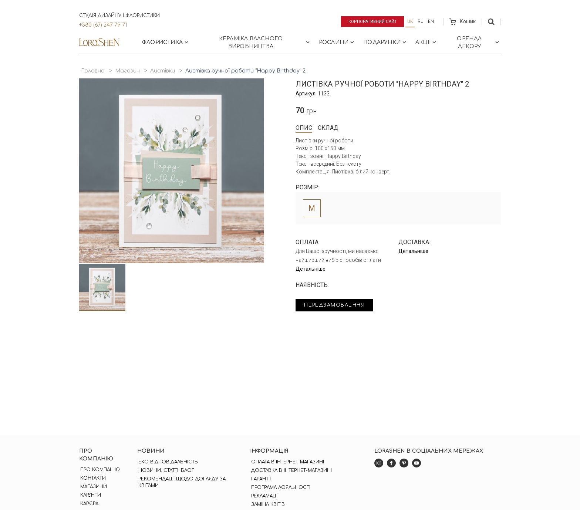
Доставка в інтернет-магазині (290, 470)
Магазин (127, 71)
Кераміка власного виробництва (265, 42)
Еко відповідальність (167, 462)
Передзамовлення (339, 305)
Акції (426, 42)
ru (421, 21)
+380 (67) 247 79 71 (103, 25)
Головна (93, 71)
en (431, 21)
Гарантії (260, 479)
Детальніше (311, 269)
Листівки (162, 71)
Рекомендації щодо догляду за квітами (181, 482)
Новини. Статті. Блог (165, 470)
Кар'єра (88, 503)
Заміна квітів (267, 504)
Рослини (337, 42)
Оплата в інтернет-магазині (286, 462)
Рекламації (263, 496)
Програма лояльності (279, 487)
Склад (328, 127)
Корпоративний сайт (370, 21)
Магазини (92, 486)
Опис (304, 127)
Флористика (166, 42)
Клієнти (89, 495)
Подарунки (385, 42)
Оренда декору (478, 42)
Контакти (92, 478)
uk (410, 21)
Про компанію (99, 469)
